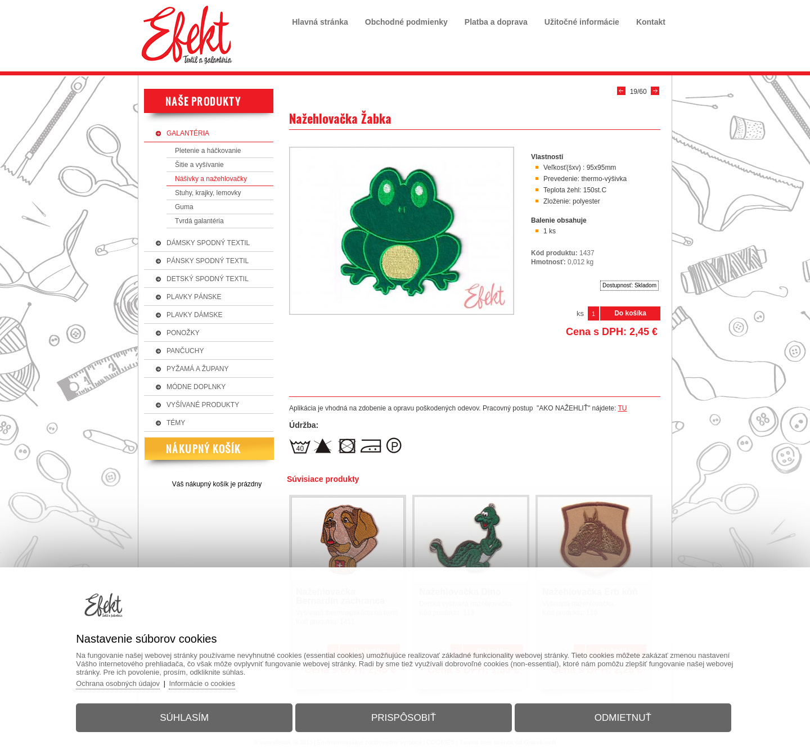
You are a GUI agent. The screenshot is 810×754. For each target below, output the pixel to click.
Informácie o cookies (209, 682)
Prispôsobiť (403, 716)
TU (622, 408)
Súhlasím (187, 716)
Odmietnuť (619, 716)
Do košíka (630, 313)
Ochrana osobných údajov (123, 682)
